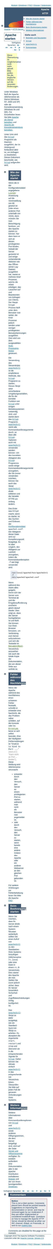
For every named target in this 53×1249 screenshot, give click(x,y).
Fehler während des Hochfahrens (34, 23)
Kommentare (31, 47)
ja (19, 47)
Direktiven (23, 5)
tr (19, 50)
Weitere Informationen (35, 30)
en (6, 47)
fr (15, 47)
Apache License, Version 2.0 (32, 1238)
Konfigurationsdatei (16, 526)
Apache (7, 29)
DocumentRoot (15, 646)
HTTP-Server (18, 29)
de (18, 45)
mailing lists (26, 1225)
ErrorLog (13, 728)
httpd (11, 137)
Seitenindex (46, 5)
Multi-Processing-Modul (13, 348)
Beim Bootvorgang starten (36, 27)
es (11, 47)
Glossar (37, 5)
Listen (12, 193)
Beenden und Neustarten (36, 38)
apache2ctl (31, 44)
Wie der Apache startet (35, 19)
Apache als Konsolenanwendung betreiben (13, 127)
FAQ (30, 5)
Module (14, 5)
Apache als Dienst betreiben (11, 119)
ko (15, 50)
